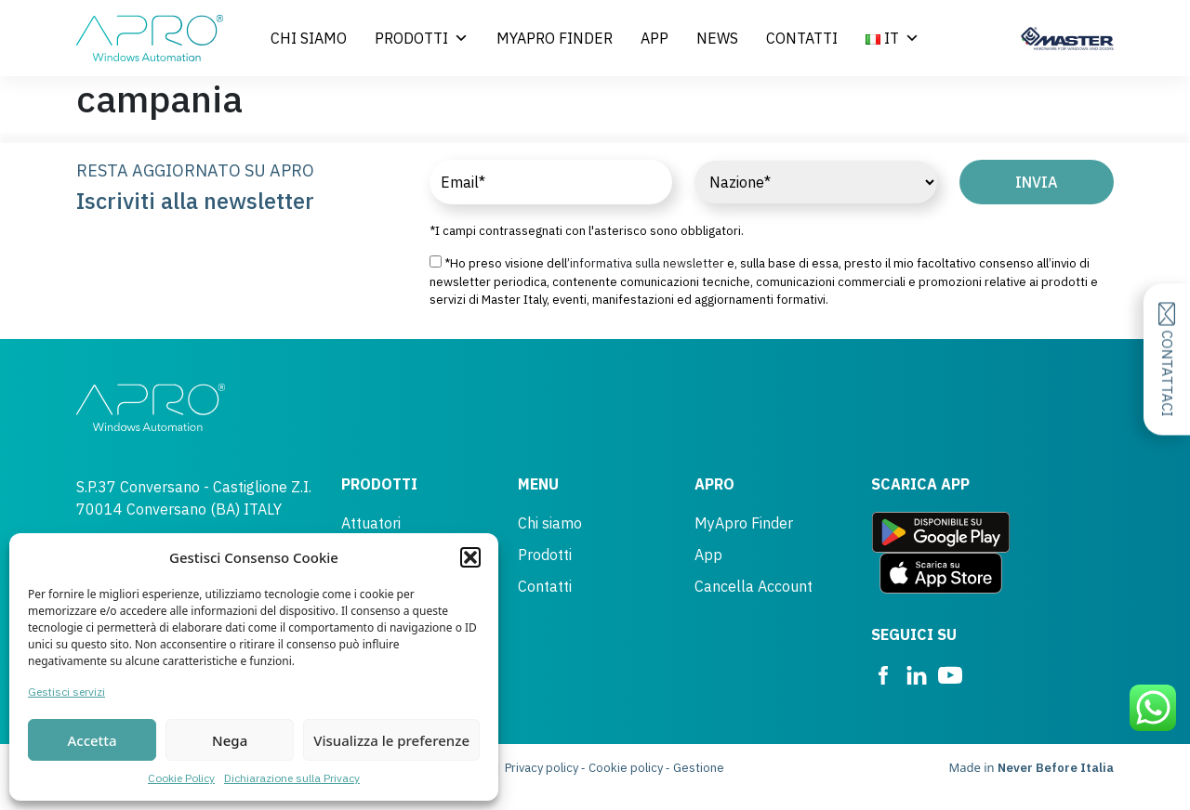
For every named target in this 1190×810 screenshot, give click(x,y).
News (717, 38)
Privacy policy (541, 768)
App (654, 38)
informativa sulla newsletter (647, 263)
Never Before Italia (1056, 768)
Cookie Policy (181, 778)
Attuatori (371, 523)
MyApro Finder (554, 38)
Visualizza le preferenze (391, 740)
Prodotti (422, 38)
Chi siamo (309, 38)
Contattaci (1167, 360)
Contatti (802, 38)
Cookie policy (625, 768)
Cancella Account (753, 586)
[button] (470, 557)
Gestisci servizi (66, 692)
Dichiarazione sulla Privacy (292, 778)
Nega (229, 740)
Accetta (91, 740)
